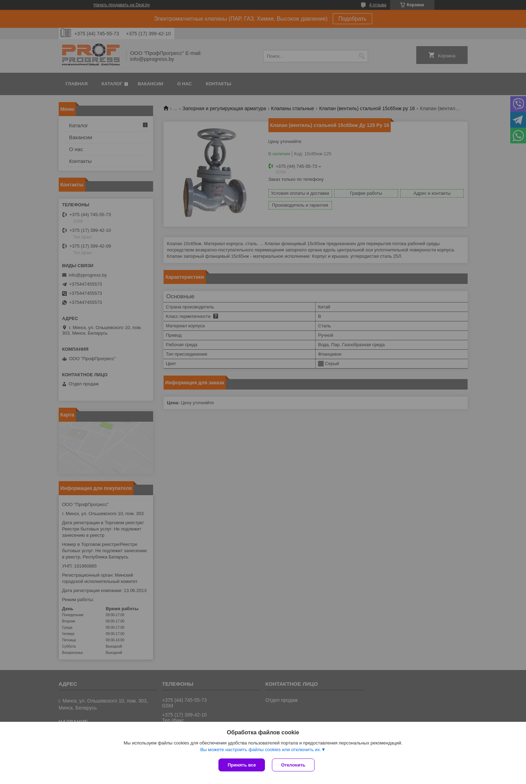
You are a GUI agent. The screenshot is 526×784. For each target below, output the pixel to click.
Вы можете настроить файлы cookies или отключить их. (260, 749)
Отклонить (293, 765)
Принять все (242, 765)
